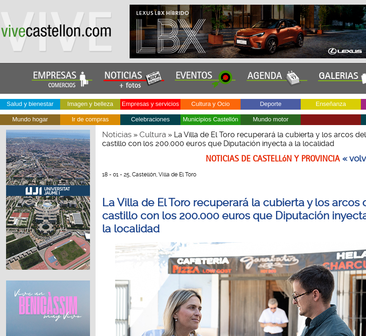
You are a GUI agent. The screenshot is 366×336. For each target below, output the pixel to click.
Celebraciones (150, 119)
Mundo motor (271, 119)
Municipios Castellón (210, 119)
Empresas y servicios (150, 103)
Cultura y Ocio (210, 103)
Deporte (270, 103)
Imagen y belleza (90, 103)
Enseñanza (331, 103)
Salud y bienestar (30, 103)
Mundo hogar (30, 119)
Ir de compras (90, 119)
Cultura (152, 134)
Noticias (116, 134)
